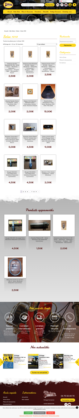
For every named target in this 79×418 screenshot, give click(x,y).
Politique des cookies (53, 415)
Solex (17, 31)
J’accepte (28, 413)
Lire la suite (22, 364)
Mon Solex (12, 31)
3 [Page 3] (25, 191)
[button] (2, 362)
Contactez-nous (68, 400)
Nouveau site (68, 355)
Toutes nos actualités (39, 372)
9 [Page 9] (36, 191)
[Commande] (47, 44)
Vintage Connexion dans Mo (44, 357)
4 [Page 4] (27, 191)
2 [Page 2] (23, 191)
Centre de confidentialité (26, 415)
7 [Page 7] (31, 191)
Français (63, 1)
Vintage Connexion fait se (20, 356)
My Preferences (39, 413)
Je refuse (50, 413)
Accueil (6, 31)
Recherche (67, 45)
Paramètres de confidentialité (40, 415)
